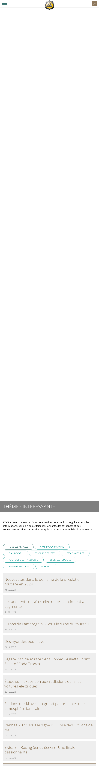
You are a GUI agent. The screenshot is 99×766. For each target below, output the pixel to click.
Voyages (45, 566)
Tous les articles (18, 546)
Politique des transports (23, 559)
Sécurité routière (19, 566)
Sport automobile (60, 559)
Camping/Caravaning (52, 546)
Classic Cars (16, 553)
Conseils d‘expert (45, 553)
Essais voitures (75, 553)
